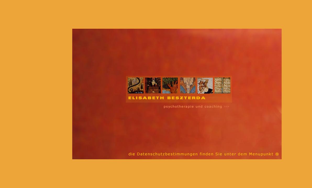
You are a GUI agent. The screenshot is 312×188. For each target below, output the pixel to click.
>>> (226, 106)
